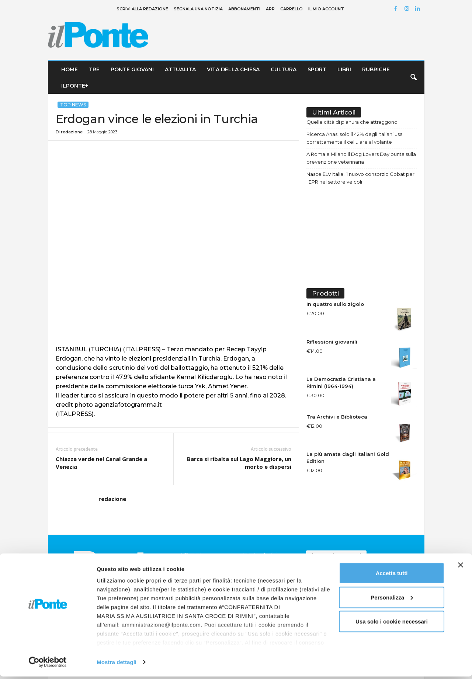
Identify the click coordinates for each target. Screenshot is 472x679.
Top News (73, 105)
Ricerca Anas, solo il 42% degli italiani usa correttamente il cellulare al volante (354, 138)
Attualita (180, 69)
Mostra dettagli (116, 664)
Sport (317, 69)
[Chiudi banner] (460, 567)
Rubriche (376, 69)
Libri (344, 69)
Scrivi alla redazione (142, 8)
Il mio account (326, 8)
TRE (94, 69)
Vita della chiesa (233, 69)
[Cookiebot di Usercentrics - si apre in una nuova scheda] (47, 664)
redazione (72, 131)
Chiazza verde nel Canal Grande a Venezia (101, 462)
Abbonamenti (244, 8)
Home (69, 69)
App (270, 8)
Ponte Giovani (132, 69)
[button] (413, 77)
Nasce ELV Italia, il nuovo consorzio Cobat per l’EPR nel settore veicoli (360, 178)
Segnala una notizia (198, 8)
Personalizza (392, 600)
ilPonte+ (74, 85)
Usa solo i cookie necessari (391, 624)
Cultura (283, 69)
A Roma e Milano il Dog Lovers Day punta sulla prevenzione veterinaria (361, 158)
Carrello (291, 8)
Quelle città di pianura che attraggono (352, 122)
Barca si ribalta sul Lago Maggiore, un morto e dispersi (239, 462)
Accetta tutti (392, 575)
